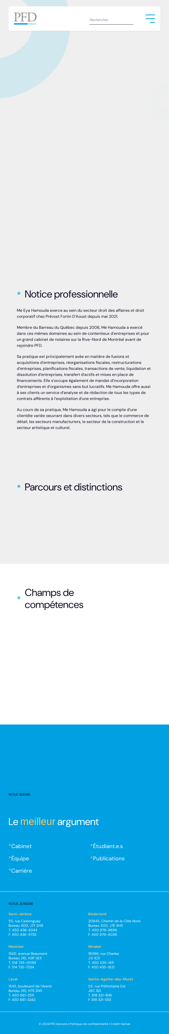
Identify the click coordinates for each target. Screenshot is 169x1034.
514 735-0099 (24, 962)
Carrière (21, 870)
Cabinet (21, 846)
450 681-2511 (23, 995)
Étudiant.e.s (108, 846)
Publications (109, 858)
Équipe (20, 858)
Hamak (125, 1024)
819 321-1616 (102, 995)
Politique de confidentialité (89, 1024)
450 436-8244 (24, 930)
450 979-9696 (104, 930)
